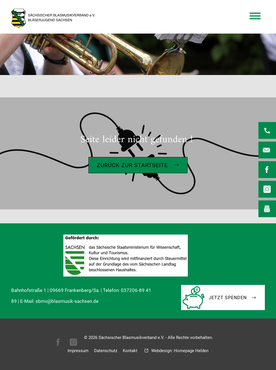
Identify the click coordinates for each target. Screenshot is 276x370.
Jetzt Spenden (228, 297)
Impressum (78, 350)
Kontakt (130, 350)
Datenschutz (105, 350)
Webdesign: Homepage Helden (179, 350)
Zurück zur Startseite (132, 165)
